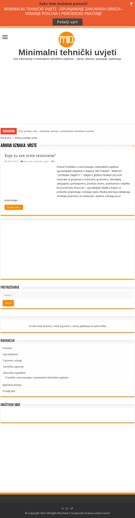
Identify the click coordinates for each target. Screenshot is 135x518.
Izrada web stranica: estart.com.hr (90, 513)
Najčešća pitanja (12, 384)
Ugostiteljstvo (10, 354)
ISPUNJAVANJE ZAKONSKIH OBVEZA (90, 9)
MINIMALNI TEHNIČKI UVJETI (30, 9)
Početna (7, 348)
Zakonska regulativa (14, 372)
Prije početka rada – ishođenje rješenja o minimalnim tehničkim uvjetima (56, 131)
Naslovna (6, 137)
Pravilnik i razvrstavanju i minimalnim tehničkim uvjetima (37, 377)
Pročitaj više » (14, 207)
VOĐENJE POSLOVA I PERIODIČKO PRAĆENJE (63, 13)
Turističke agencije (13, 366)
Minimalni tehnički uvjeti (36, 161)
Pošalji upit (9, 391)
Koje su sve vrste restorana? (30, 155)
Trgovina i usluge (12, 360)
